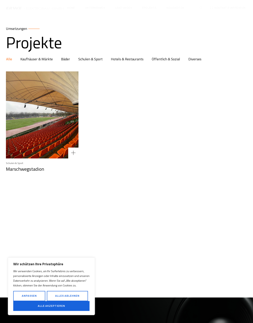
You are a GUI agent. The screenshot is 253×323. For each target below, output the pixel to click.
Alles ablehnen (67, 296)
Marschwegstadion (25, 168)
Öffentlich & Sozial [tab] (166, 59)
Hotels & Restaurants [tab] (127, 59)
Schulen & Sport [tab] (90, 59)
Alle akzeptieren (51, 306)
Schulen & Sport (14, 163)
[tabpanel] (126, 184)
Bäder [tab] (65, 59)
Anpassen (29, 296)
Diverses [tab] (194, 59)
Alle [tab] (9, 59)
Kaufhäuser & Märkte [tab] (36, 59)
